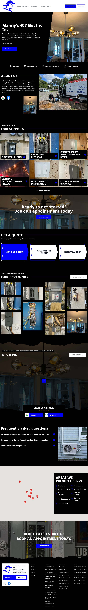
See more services (43, 190)
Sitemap (33, 566)
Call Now (81, 6)
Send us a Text (70, 6)
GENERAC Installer (50, 597)
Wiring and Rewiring (50, 560)
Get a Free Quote (9, 49)
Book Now (21, 568)
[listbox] (44, 376)
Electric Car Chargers (50, 581)
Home (19, 6)
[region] (44, 376)
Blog (48, 6)
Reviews (43, 6)
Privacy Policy (82, 605)
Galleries (33, 560)
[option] (44, 376)
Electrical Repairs (49, 557)
